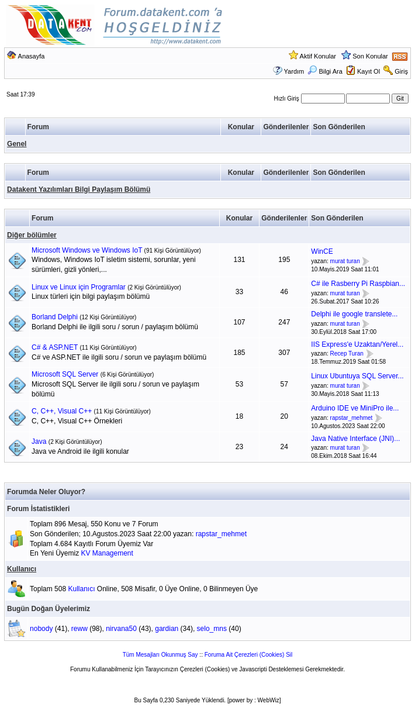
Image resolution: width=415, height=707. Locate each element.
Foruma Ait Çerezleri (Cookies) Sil (249, 654)
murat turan (345, 261)
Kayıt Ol (368, 71)
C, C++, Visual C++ (62, 411)
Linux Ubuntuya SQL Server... (357, 376)
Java (39, 441)
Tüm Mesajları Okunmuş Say (160, 654)
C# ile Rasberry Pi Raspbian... (358, 284)
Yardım (294, 71)
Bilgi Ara (324, 71)
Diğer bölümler (32, 235)
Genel (16, 144)
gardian (166, 629)
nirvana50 (121, 629)
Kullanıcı (21, 569)
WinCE (322, 251)
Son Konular (370, 56)
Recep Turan (347, 354)
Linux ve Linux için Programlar (79, 287)
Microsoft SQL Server (65, 374)
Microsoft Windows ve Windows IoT (87, 250)
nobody (41, 629)
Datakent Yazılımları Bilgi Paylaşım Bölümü (78, 189)
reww (79, 629)
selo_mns (212, 629)
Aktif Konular (318, 56)
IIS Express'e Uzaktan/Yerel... (357, 344)
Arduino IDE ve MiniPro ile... (355, 408)
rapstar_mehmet (351, 418)
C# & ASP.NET (55, 347)
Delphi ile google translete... (354, 314)
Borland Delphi (55, 317)
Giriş (401, 71)
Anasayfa (31, 56)
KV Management (107, 553)
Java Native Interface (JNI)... (355, 438)
